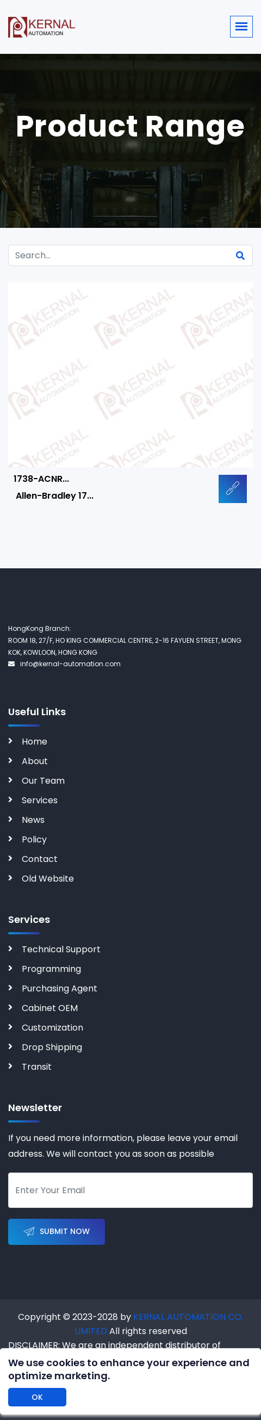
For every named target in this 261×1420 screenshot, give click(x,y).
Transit (37, 1067)
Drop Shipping (52, 1047)
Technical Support (61, 949)
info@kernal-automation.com (64, 663)
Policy (34, 839)
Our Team (43, 780)
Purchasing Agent (59, 988)
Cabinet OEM (50, 1008)
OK (37, 1397)
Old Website (48, 878)
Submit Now (56, 1232)
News (33, 820)
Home (34, 741)
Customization (52, 1027)
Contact (40, 859)
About (35, 761)
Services (40, 800)
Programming (51, 969)
